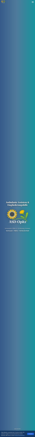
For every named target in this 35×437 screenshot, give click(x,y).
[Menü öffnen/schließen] (32, 2)
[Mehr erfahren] (17, 429)
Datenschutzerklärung (19, 435)
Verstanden (31, 433)
